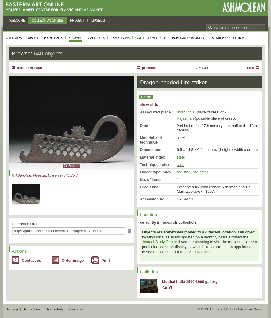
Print (105, 260)
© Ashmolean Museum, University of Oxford (45, 175)
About (33, 37)
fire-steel (184, 172)
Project (77, 20)
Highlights (53, 37)
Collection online (47, 20)
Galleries (96, 37)
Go (164, 287)
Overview (14, 37)
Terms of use (32, 309)
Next (250, 68)
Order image (73, 260)
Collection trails (151, 37)
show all (146, 104)
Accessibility (55, 309)
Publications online (189, 37)
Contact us (31, 260)
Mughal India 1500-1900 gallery (189, 281)
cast (180, 164)
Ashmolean (243, 7)
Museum (98, 20)
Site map (12, 309)
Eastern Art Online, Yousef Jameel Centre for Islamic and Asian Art (56, 7)
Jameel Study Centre (159, 242)
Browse (75, 37)
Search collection (228, 37)
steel (181, 157)
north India (185, 112)
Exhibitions (120, 37)
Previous (149, 68)
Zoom (72, 165)
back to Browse (29, 68)
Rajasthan (185, 118)
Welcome (17, 20)
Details (146, 97)
